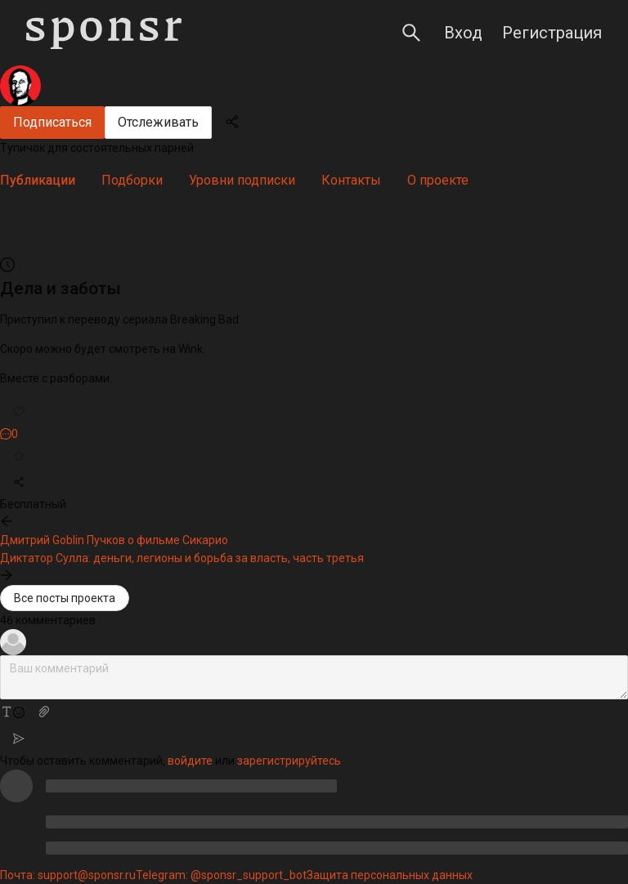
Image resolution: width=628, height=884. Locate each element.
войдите (190, 760)
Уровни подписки (242, 180)
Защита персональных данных (390, 875)
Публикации (37, 180)
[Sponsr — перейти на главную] (104, 33)
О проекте (438, 180)
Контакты (351, 180)
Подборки (132, 180)
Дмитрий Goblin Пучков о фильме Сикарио (114, 540)
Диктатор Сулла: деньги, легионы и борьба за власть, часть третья (182, 558)
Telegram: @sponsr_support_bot (221, 875)
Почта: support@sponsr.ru (68, 875)
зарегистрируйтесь (289, 760)
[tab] (37, 180)
